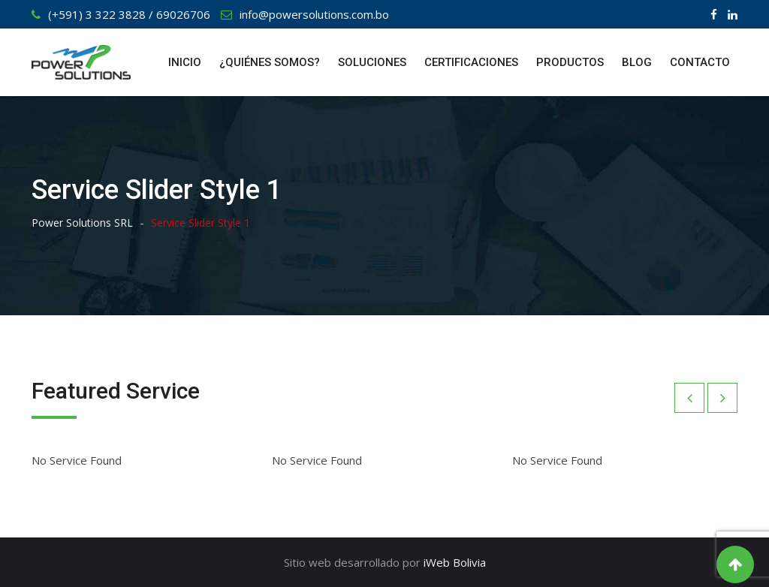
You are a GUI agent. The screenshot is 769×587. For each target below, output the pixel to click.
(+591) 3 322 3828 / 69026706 (129, 14)
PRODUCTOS (570, 62)
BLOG (637, 62)
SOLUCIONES (372, 62)
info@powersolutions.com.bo (314, 14)
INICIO (184, 62)
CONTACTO (700, 62)
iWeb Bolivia (455, 562)
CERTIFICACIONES (471, 62)
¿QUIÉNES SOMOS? (269, 62)
